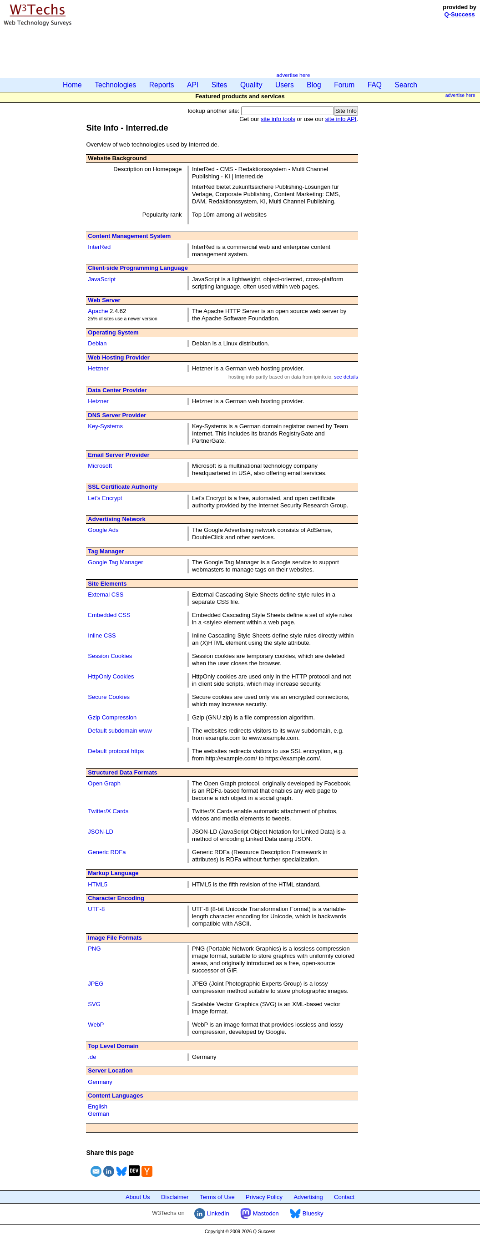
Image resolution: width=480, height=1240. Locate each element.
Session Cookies (110, 656)
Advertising (308, 1197)
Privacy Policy (264, 1197)
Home (72, 85)
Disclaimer (175, 1197)
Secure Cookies (109, 696)
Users (284, 85)
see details (346, 377)
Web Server (104, 300)
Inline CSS (102, 635)
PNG (94, 948)
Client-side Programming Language (138, 267)
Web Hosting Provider (119, 357)
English (97, 1106)
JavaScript (102, 279)
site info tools (278, 119)
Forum (344, 85)
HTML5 (97, 884)
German (98, 1113)
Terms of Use (217, 1197)
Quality (251, 85)
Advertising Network (116, 519)
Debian (97, 343)
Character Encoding (116, 898)
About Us (138, 1197)
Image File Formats (114, 937)
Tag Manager (106, 551)
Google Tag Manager (115, 562)
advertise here (293, 75)
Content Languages (115, 1095)
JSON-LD (100, 831)
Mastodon (259, 1213)
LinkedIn (211, 1213)
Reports (161, 85)
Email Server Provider (118, 454)
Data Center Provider (117, 390)
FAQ (375, 85)
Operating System (113, 332)
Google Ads (103, 529)
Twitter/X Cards (108, 811)
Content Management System (129, 236)
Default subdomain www (120, 730)
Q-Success (460, 14)
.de (92, 1056)
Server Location (110, 1070)
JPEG (95, 983)
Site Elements (107, 583)
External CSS (105, 594)
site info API (341, 119)
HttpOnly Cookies (111, 676)
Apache (98, 311)
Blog (314, 85)
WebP (96, 1024)
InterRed (99, 246)
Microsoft (100, 465)
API (192, 85)
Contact (344, 1197)
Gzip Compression (112, 717)
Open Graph (104, 783)
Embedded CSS (109, 615)
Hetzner (98, 368)
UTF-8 (96, 909)
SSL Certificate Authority (122, 486)
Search (406, 85)
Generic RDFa (107, 852)
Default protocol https (116, 751)
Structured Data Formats (122, 772)
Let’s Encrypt (105, 498)
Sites (219, 85)
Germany (100, 1081)
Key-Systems (105, 426)
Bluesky (306, 1213)
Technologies (115, 85)
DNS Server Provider (117, 415)
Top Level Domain (113, 1046)
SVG (94, 1004)
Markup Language (113, 873)
